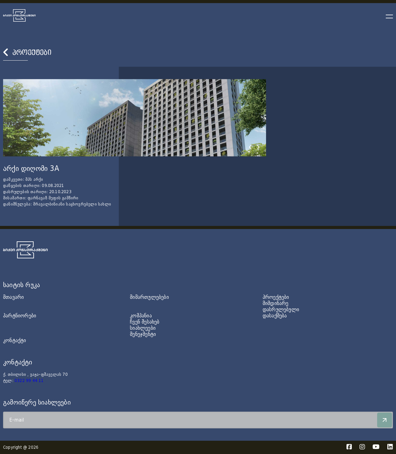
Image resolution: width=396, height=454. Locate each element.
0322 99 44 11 (29, 381)
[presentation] (250, 147)
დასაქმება (275, 316)
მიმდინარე (276, 303)
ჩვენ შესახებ (144, 322)
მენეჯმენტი (143, 334)
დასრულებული (281, 309)
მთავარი (13, 297)
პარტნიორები (19, 316)
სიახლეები (143, 328)
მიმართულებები (149, 297)
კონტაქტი (14, 340)
